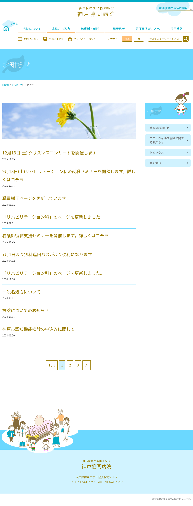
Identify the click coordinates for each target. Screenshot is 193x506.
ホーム (14, 23)
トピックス (157, 152)
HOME (5, 85)
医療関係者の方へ (148, 29)
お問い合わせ (31, 39)
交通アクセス (56, 39)
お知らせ (17, 85)
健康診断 (119, 29)
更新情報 (155, 163)
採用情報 (176, 29)
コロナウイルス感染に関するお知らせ (167, 140)
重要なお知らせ (160, 128)
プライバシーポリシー (86, 39)
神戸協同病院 (96, 12)
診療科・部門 (90, 29)
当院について (32, 29)
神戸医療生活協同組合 (173, 8)
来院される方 (61, 29)
